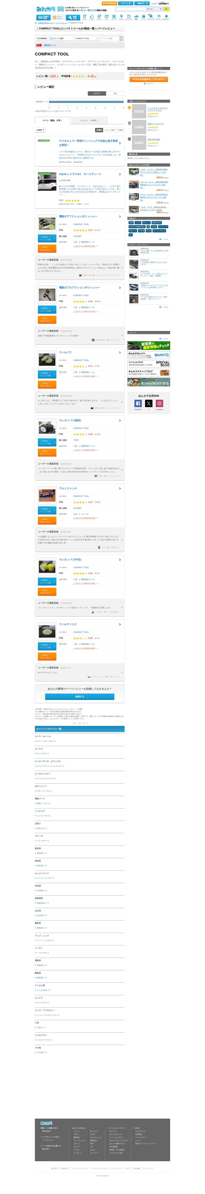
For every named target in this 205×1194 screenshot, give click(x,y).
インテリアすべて (44, 816)
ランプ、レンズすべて (45, 940)
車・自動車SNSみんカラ (44, 23)
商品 (115, 93)
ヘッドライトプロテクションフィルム (158, 109)
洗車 (131, 223)
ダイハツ (146, 223)
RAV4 (148, 231)
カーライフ (94, 1153)
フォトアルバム (79, 1141)
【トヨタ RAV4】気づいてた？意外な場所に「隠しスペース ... (153, 298)
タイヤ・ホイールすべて (46, 741)
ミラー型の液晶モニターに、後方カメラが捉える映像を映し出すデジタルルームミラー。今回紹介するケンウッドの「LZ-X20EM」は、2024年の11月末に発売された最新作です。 (90, 154)
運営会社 (54, 1168)
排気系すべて (42, 866)
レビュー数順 (110, 130)
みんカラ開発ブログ (117, 1144)
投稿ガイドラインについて (145, 1144)
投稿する (79, 696)
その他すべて (42, 1052)
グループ (76, 1147)
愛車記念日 (156, 223)
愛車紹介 (76, 1137)
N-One (154, 227)
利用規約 (64, 1168)
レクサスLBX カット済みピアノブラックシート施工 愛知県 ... (153, 275)
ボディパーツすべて (44, 791)
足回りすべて (42, 828)
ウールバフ (65, 352)
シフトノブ (163, 227)
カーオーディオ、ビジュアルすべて (50, 766)
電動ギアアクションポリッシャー (78, 216)
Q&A (92, 1144)
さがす (92, 1134)
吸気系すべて (42, 853)
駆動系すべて (42, 978)
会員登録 (138, 1134)
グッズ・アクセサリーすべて (48, 1015)
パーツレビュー (62, 23)
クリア (97, 38)
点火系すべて (42, 915)
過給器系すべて (43, 903)
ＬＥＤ (138, 223)
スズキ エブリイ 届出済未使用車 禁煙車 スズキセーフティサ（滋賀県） (154, 197)
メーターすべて (43, 953)
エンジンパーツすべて (45, 878)
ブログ (76, 1134)
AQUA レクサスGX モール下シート (80, 174)
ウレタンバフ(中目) (70, 559)
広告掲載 (136, 1168)
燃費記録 (93, 1141)
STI (130, 235)
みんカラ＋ (113, 1131)
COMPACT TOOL (81, 224)
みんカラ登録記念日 (137, 227)
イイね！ (76, 1150)
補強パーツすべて (44, 803)
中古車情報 (113, 1147)
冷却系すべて (42, 891)
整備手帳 (45, 1149)
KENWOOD (77, 162)
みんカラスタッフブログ (118, 1141)
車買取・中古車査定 (117, 1150)
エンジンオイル (159, 231)
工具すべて (41, 1028)
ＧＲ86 (141, 231)
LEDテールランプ (155, 124)
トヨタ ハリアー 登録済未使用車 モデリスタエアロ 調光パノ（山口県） (154, 172)
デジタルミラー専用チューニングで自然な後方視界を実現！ (88, 143)
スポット (76, 1144)
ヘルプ (154, 3)
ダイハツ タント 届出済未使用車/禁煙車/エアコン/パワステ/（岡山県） (154, 185)
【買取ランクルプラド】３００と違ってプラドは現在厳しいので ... (154, 286)
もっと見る (164, 239)
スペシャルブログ (116, 1137)
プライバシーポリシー (79, 1168)
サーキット (77, 1153)
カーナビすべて (43, 754)
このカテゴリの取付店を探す (84, 246)
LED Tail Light (154, 139)
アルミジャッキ (68, 488)
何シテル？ (94, 1131)
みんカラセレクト (116, 1134)
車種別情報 (46, 1131)
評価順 (120, 130)
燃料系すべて (42, 928)
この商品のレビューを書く (46, 238)
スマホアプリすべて (44, 1040)
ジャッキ (85, 514)
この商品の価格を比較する (46, 248)
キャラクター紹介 (116, 1153)
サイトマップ (148, 1168)
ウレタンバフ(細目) (70, 420)
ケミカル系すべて (44, 990)
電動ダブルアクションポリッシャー (79, 287)
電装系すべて (42, 965)
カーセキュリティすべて (46, 778)
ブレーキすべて (43, 841)
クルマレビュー (96, 1137)
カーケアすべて (43, 1003)
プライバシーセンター (99, 1168)
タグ (91, 1147)
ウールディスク (68, 624)
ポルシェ (132, 231)
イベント (76, 1131)
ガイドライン (116, 1168)
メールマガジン (141, 1137)
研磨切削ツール (50, 45)
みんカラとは (140, 1131)
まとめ (92, 1150)
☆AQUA (79, 204)
